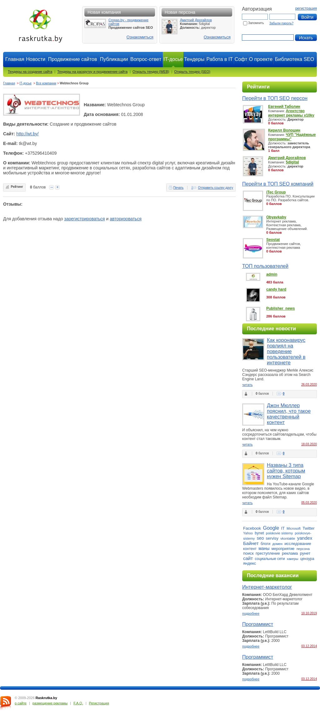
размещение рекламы (50, 703)
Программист (257, 624)
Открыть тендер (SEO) (192, 71)
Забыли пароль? (281, 23)
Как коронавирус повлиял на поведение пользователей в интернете (286, 351)
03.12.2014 (309, 646)
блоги (265, 544)
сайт (248, 558)
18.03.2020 (309, 444)
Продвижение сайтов (72, 59)
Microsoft (294, 528)
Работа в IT (220, 59)
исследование (297, 543)
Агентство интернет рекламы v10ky (291, 113)
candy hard (276, 289)
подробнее (250, 613)
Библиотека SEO (294, 59)
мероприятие (283, 549)
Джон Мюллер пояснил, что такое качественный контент (289, 414)
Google (271, 528)
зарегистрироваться (84, 218)
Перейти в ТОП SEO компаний (277, 184)
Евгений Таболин (284, 106)
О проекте (260, 59)
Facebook (252, 528)
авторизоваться (126, 218)
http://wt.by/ (27, 133)
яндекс (249, 563)
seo (260, 538)
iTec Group (276, 192)
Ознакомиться (140, 37)
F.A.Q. (78, 703)
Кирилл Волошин (284, 130)
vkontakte (287, 538)
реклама (290, 553)
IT (283, 528)
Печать (178, 187)
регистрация (306, 8)
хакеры (292, 559)
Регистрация (99, 703)
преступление (268, 553)
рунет (305, 553)
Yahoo (248, 533)
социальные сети (270, 559)
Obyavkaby (276, 217)
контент (250, 549)
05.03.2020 (309, 502)
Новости (35, 59)
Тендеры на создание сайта (30, 71)
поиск (248, 553)
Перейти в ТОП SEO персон (275, 98)
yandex (304, 538)
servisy (272, 538)
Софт (241, 59)
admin (271, 274)
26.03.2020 (309, 384)
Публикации (114, 59)
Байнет (251, 543)
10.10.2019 (309, 613)
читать (247, 385)
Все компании (46, 83)
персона (303, 549)
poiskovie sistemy (279, 533)
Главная (14, 59)
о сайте (21, 703)
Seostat (273, 240)
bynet (259, 533)
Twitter (308, 528)
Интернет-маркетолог (267, 587)
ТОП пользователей (265, 266)
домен (277, 544)
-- (51, 187)
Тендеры (194, 59)
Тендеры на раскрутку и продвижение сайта (92, 71)
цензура (307, 559)
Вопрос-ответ (145, 59)
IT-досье (25, 83)
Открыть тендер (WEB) (150, 71)
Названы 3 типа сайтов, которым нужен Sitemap (286, 470)
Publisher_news (280, 308)
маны (263, 548)
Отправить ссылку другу (215, 187)
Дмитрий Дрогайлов (196, 20)
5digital (292, 162)
